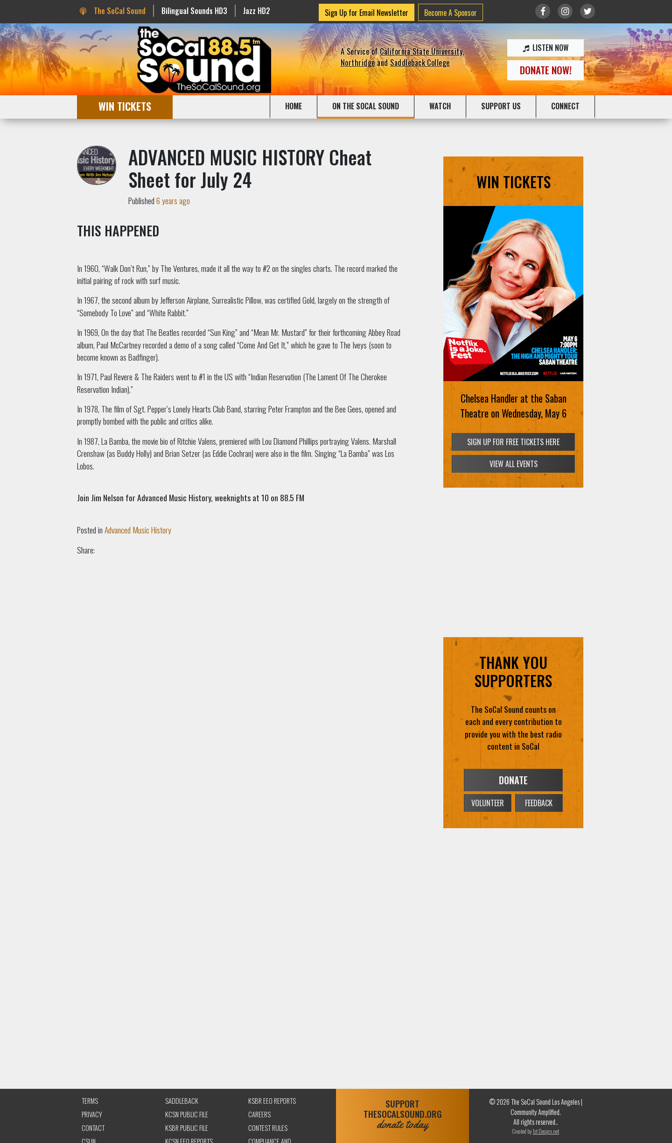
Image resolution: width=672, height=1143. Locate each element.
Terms (90, 1101)
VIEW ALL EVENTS (514, 463)
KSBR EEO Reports (272, 1101)
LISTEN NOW (545, 47)
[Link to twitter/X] (587, 11)
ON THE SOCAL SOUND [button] (365, 106)
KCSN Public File (186, 1114)
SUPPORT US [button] (501, 106)
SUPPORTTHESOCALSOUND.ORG (402, 1114)
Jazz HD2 (256, 10)
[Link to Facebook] (542, 11)
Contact (93, 1128)
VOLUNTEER (487, 803)
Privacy (92, 1114)
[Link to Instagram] (565, 11)
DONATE (513, 780)
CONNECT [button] (565, 106)
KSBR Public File (186, 1128)
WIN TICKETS (124, 106)
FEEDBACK (539, 803)
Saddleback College (420, 62)
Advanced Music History (138, 530)
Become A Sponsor (450, 12)
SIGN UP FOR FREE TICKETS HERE (513, 441)
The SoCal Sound (112, 10)
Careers (259, 1114)
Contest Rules (267, 1128)
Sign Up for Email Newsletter (366, 12)
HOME (293, 106)
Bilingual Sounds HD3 (194, 10)
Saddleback (181, 1101)
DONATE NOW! (546, 70)
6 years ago (173, 200)
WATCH (440, 106)
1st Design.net (545, 1131)
